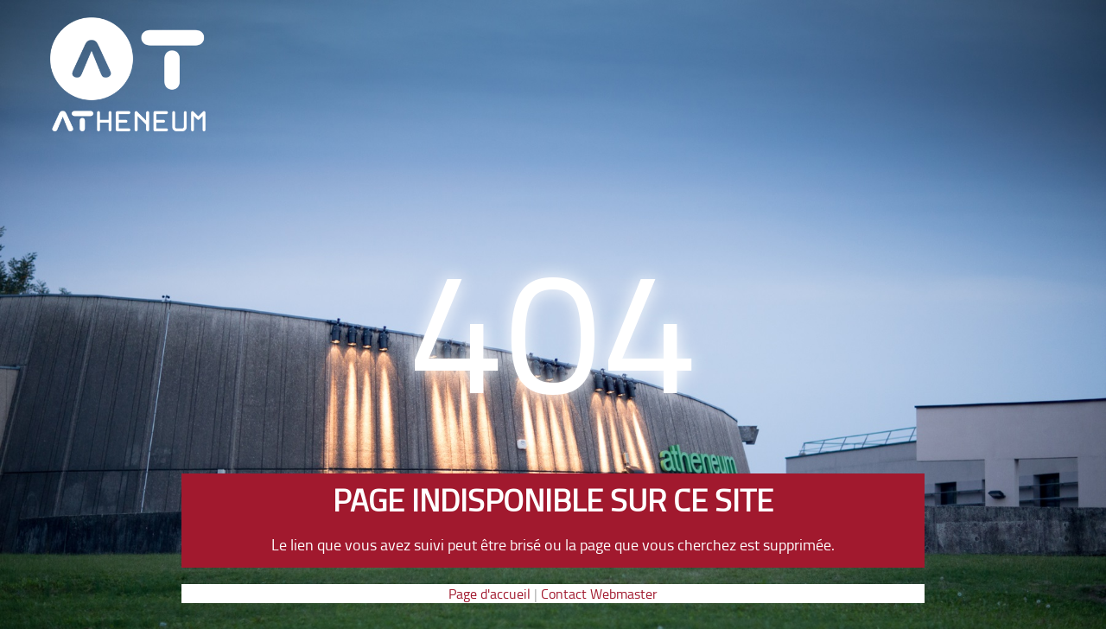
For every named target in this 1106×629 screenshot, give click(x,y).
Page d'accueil (489, 593)
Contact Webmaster (599, 593)
